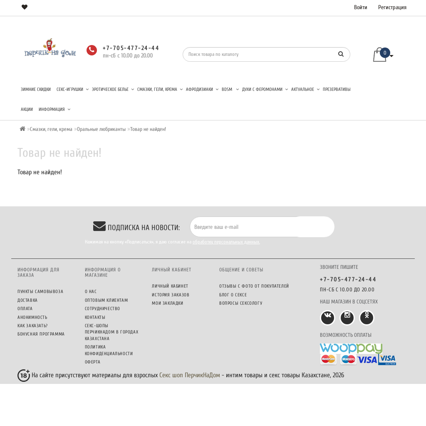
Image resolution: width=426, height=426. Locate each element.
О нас (91, 291)
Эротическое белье (113, 89)
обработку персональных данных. (226, 242)
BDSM (230, 89)
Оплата (25, 308)
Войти (360, 7)
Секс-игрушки (73, 89)
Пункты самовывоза (40, 291)
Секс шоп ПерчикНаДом (189, 375)
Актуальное (305, 89)
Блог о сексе (233, 295)
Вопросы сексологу (240, 303)
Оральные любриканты (101, 129)
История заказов (170, 295)
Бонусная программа (41, 334)
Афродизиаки (202, 89)
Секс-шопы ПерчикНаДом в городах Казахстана (112, 332)
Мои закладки (167, 303)
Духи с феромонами (265, 89)
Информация (54, 109)
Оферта (93, 362)
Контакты (95, 317)
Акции (27, 109)
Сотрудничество (102, 308)
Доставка (27, 300)
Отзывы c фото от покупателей (254, 286)
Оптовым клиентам (106, 300)
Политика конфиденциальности (109, 350)
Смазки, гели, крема (160, 89)
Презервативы (337, 89)
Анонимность (32, 317)
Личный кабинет (170, 286)
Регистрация (392, 7)
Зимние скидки (36, 89)
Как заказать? (32, 325)
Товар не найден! (148, 129)
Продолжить (385, 190)
